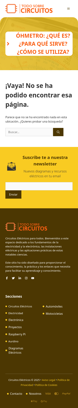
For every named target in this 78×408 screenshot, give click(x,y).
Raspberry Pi (17, 334)
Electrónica (16, 320)
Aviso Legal (49, 380)
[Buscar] (58, 132)
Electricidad (15, 313)
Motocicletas (54, 314)
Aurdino (13, 341)
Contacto (16, 394)
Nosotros (35, 394)
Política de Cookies (46, 385)
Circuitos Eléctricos (20, 306)
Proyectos (15, 327)
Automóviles (54, 306)
